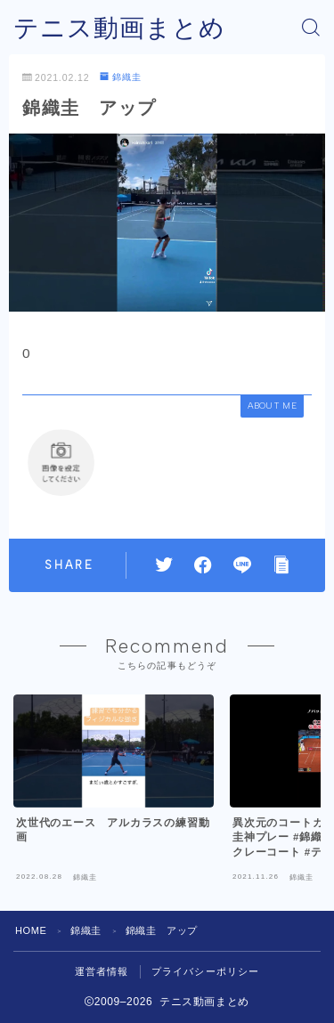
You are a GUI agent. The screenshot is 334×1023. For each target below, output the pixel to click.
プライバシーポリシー (205, 971)
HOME (30, 930)
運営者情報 (102, 971)
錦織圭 (121, 77)
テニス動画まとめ (119, 28)
